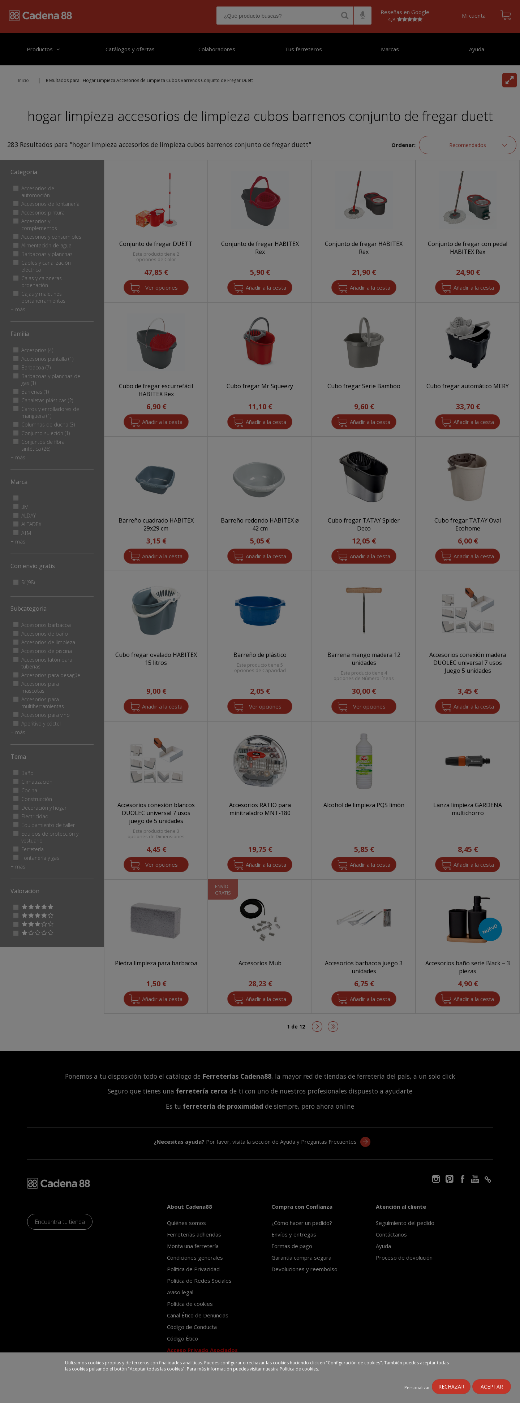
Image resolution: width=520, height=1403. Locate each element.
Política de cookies (299, 1369)
